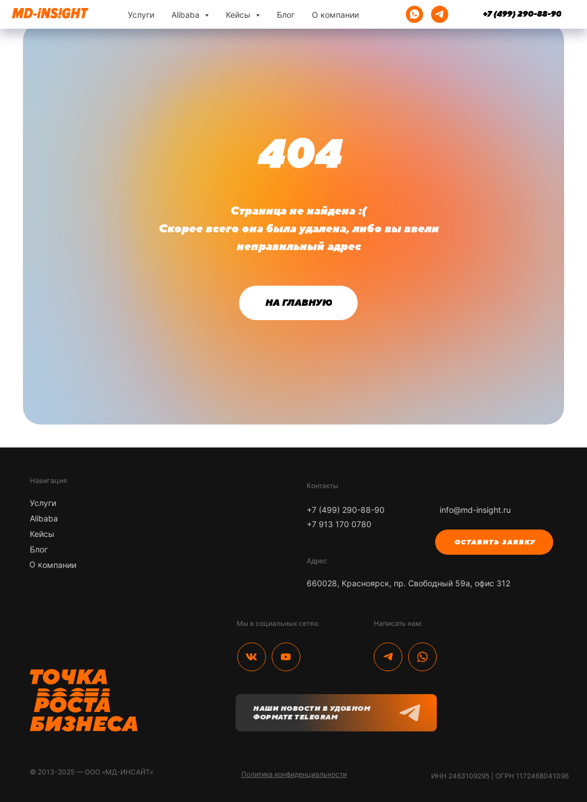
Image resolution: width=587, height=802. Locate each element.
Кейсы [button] (239, 15)
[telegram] (439, 14)
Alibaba (44, 518)
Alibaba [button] (186, 15)
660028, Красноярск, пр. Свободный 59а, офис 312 (408, 583)
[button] (494, 542)
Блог (286, 15)
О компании (335, 15)
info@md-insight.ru (475, 510)
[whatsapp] (414, 14)
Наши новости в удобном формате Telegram (311, 712)
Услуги (141, 15)
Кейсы (42, 534)
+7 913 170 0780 (339, 524)
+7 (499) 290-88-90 (346, 510)
